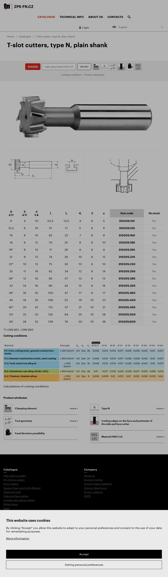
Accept (84, 554)
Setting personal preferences (84, 564)
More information (17, 538)
